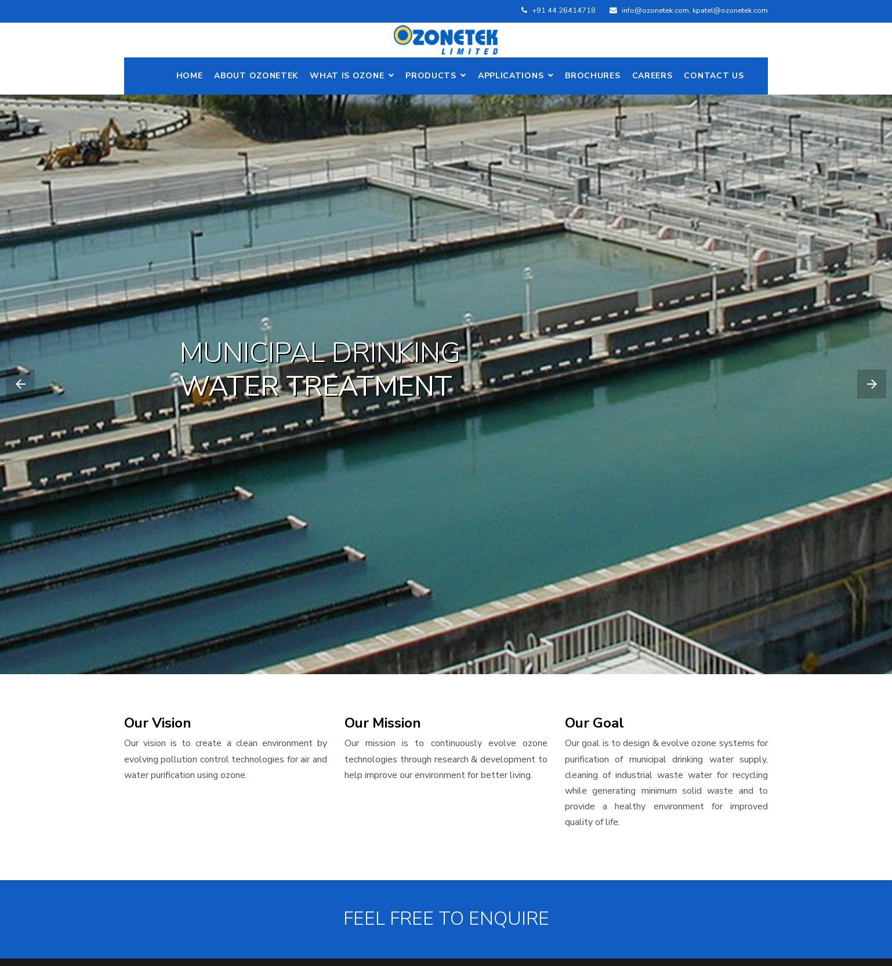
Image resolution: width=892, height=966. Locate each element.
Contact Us (714, 75)
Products (430, 75)
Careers (652, 75)
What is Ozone (347, 75)
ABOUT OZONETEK (256, 75)
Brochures (592, 75)
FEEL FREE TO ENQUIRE (446, 919)
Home (189, 75)
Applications (510, 75)
